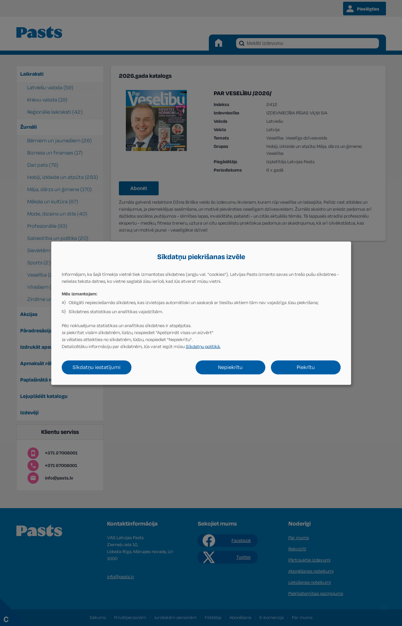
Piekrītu (306, 367)
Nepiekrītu (230, 367)
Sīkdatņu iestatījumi (97, 367)
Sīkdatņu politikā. (203, 346)
